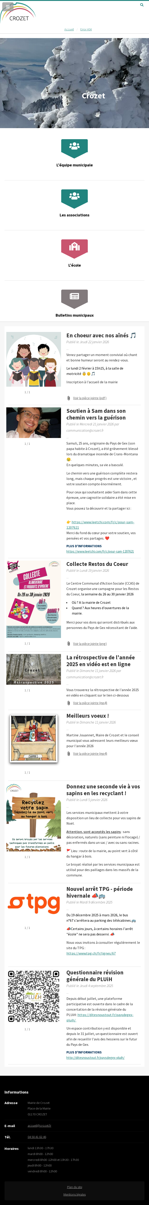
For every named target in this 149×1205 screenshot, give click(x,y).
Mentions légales (74, 1194)
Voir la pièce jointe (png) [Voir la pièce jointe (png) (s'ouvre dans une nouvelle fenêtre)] (90, 644)
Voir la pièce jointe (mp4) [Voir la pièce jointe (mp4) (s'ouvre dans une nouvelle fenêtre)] (90, 703)
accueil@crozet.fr (39, 1125)
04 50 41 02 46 (37, 1137)
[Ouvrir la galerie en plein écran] (34, 392)
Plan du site (74, 1187)
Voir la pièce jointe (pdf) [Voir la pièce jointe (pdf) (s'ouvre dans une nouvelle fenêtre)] (89, 398)
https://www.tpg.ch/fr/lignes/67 (91, 953)
